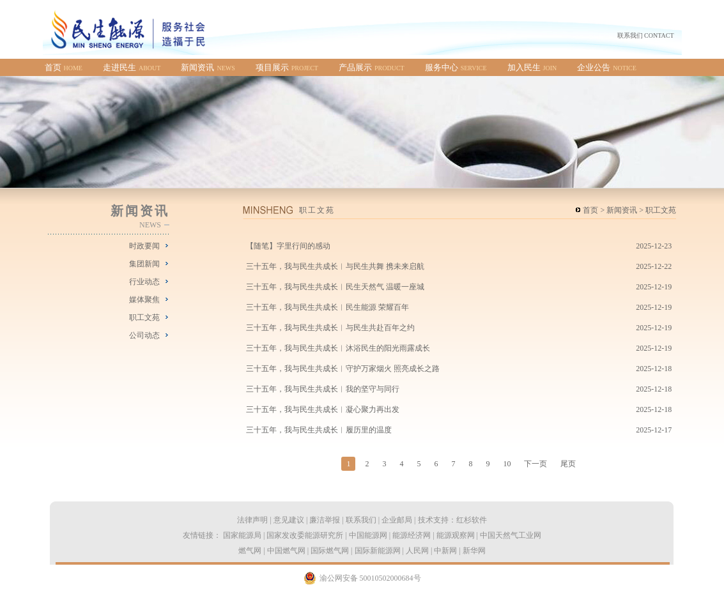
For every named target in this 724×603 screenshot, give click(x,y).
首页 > (594, 210)
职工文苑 (144, 317)
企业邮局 (396, 519)
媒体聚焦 (144, 299)
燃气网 (249, 550)
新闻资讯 (208, 67)
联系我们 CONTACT (645, 35)
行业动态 (144, 281)
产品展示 (371, 67)
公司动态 (144, 335)
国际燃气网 (330, 550)
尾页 (568, 463)
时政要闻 (144, 245)
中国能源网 (368, 535)
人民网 (417, 550)
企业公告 (606, 67)
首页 (63, 67)
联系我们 (361, 519)
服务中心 (456, 67)
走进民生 (131, 67)
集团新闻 (144, 263)
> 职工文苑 (656, 210)
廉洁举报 (324, 519)
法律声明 (252, 519)
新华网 (474, 550)
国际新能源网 (378, 550)
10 (507, 463)
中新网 (445, 550)
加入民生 (532, 67)
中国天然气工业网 (510, 535)
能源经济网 (411, 535)
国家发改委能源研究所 (304, 535)
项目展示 (287, 67)
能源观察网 (455, 535)
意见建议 (288, 519)
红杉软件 (471, 519)
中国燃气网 (286, 550)
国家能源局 (242, 535)
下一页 (535, 463)
